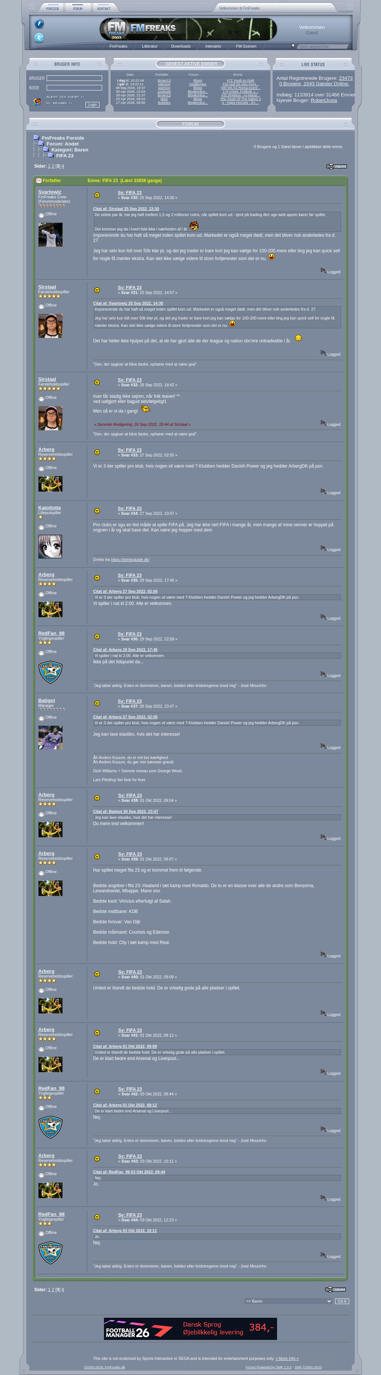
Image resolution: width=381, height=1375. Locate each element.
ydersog (164, 84)
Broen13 (164, 80)
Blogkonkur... (198, 91)
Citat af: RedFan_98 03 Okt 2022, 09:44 (129, 1172)
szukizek (164, 91)
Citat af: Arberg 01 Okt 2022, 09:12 (125, 1105)
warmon (164, 88)
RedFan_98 (51, 633)
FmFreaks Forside (63, 138)
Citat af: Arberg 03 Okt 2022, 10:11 (125, 1230)
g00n (164, 99)
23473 (346, 78)
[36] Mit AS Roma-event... (240, 88)
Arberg (46, 449)
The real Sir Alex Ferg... (240, 84)
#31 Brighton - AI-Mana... (240, 95)
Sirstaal (47, 287)
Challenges (197, 84)
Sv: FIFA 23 (130, 192)
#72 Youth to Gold (240, 80)
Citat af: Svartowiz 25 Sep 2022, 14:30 (128, 303)
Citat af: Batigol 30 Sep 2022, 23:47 (125, 811)
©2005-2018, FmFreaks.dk (104, 1367)
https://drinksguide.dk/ (130, 559)
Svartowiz (49, 192)
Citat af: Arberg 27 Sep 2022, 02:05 (125, 591)
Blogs (197, 80)
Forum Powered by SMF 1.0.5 (268, 1367)
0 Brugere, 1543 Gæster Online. (314, 83)
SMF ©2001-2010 (308, 1367)
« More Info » (287, 1358)
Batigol (46, 700)
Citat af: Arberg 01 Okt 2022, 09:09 (125, 1046)
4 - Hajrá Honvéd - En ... (240, 103)
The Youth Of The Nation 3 (240, 99)
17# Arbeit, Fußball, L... (240, 91)
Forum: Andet (63, 144)
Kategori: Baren (69, 150)
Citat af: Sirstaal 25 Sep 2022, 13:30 (126, 208)
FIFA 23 (65, 155)
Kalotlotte (49, 507)
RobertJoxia (324, 100)
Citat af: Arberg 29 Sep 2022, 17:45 (125, 649)
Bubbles (164, 103)
